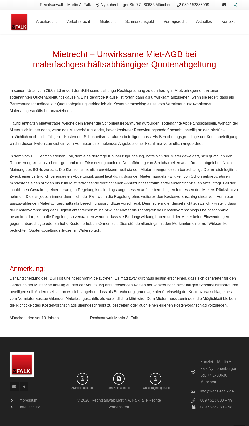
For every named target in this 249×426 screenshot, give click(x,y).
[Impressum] (14, 400)
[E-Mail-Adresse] (14, 387)
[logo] (19, 21)
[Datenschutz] (14, 407)
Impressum (27, 400)
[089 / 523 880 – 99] (195, 400)
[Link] (224, 5)
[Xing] (235, 5)
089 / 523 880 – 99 (216, 400)
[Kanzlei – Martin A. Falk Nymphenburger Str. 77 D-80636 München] (195, 372)
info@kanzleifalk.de (217, 391)
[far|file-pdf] (82, 379)
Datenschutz (29, 407)
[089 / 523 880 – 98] (195, 407)
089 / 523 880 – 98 (216, 407)
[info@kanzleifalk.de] (195, 391)
